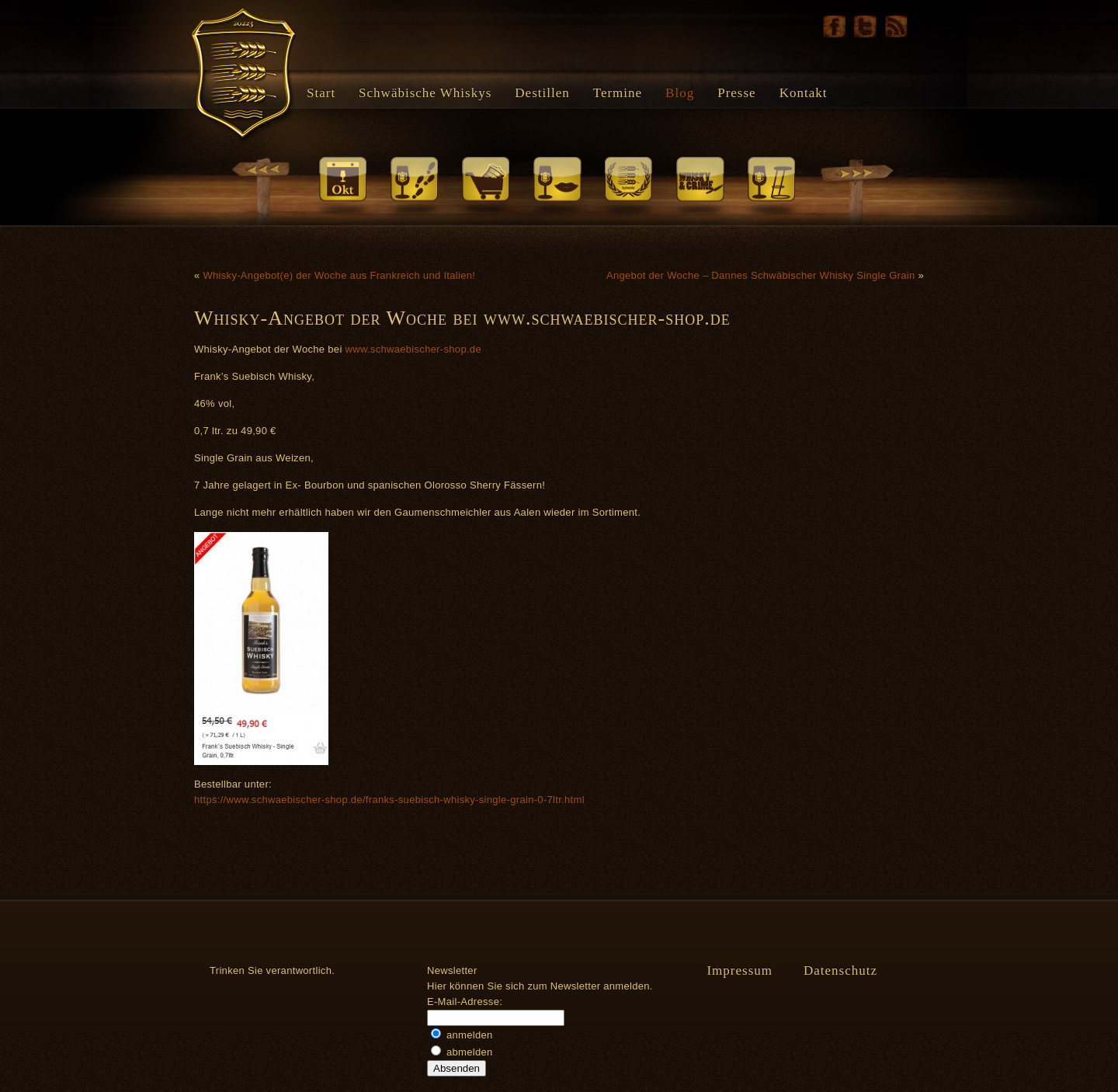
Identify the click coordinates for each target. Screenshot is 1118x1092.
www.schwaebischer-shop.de (413, 349)
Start (321, 92)
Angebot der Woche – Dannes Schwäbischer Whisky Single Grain (760, 275)
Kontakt (803, 92)
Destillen (542, 92)
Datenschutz (840, 970)
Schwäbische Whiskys (425, 92)
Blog (679, 92)
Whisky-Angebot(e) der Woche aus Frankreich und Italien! (339, 275)
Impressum (740, 970)
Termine (617, 92)
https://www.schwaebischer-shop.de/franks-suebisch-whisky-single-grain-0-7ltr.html (389, 799)
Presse (736, 92)
